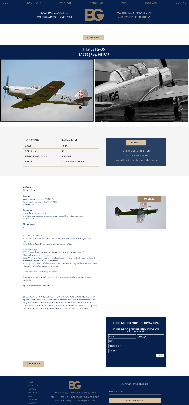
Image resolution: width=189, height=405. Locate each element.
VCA (30, 396)
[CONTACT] (136, 142)
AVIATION (32, 389)
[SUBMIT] (160, 355)
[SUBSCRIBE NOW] (135, 400)
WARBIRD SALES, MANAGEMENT (134, 12)
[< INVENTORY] (93, 37)
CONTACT (32, 403)
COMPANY (32, 400)
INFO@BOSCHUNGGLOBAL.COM (85, 397)
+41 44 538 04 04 (62, 397)
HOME (30, 382)
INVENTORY (33, 386)
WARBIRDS (32, 393)
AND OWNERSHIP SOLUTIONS (134, 17)
